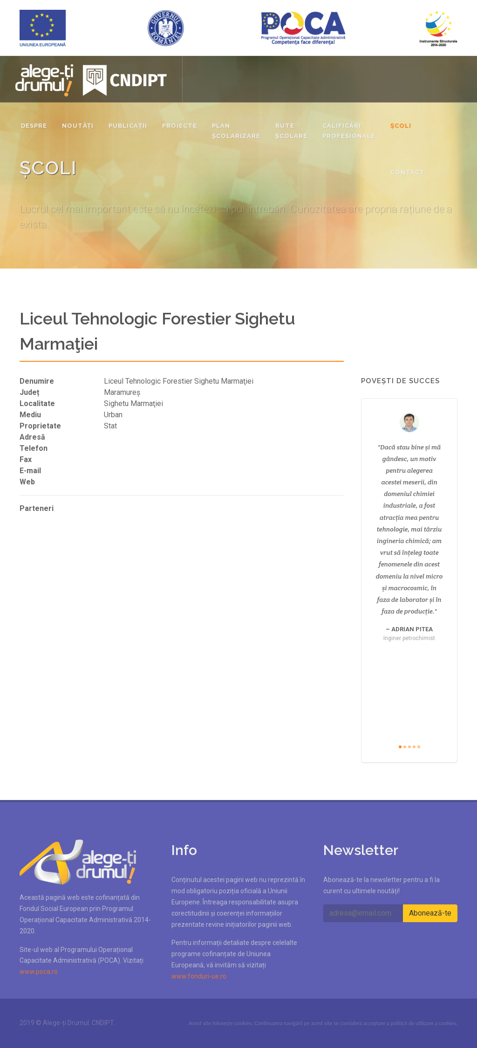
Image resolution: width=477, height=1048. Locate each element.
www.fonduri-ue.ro (198, 976)
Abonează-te (430, 913)
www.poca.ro (39, 971)
